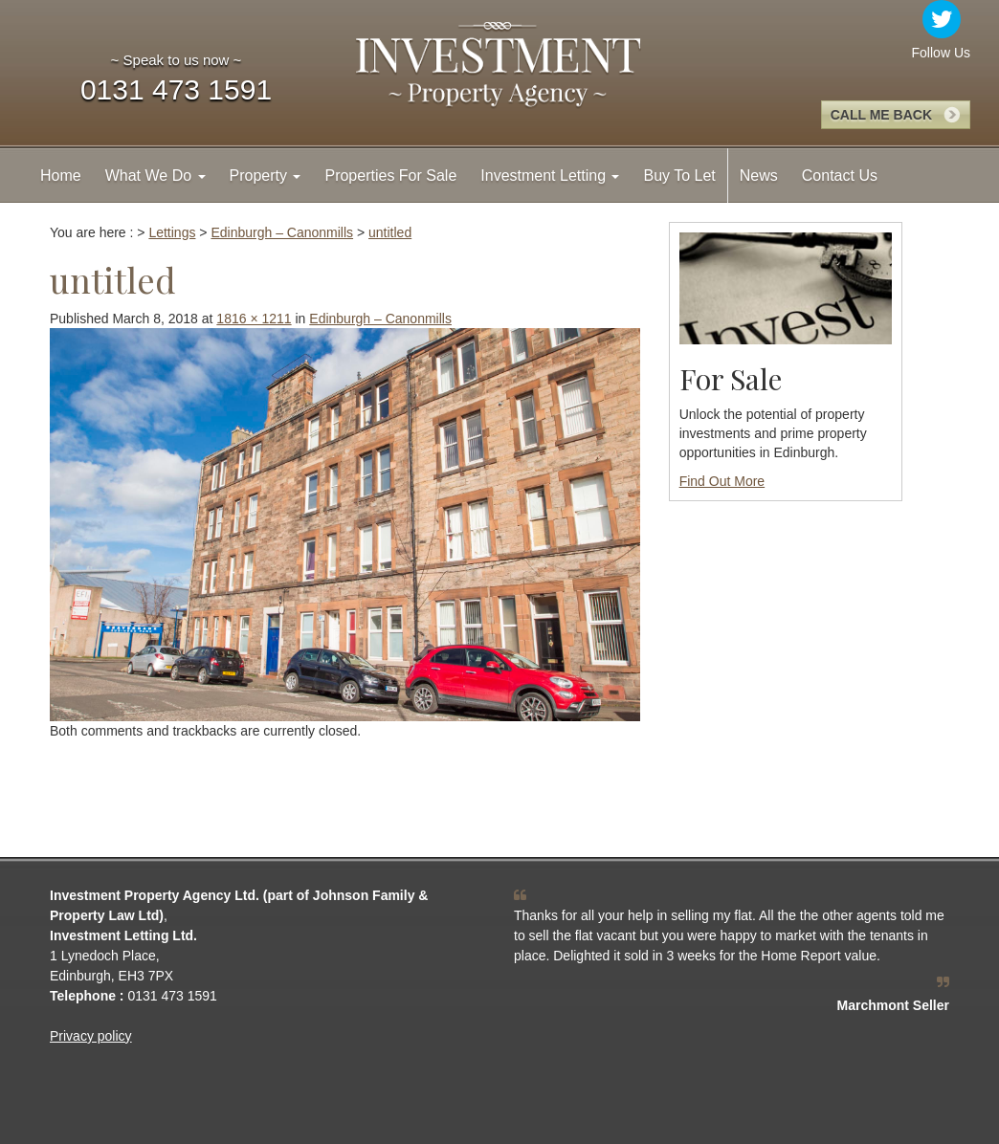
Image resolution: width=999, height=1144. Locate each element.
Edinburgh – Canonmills (380, 318)
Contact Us (839, 175)
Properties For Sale (390, 175)
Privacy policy (91, 1036)
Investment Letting (549, 175)
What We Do (155, 175)
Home (60, 175)
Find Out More (722, 481)
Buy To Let (679, 175)
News (759, 175)
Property (265, 175)
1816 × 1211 (253, 318)
